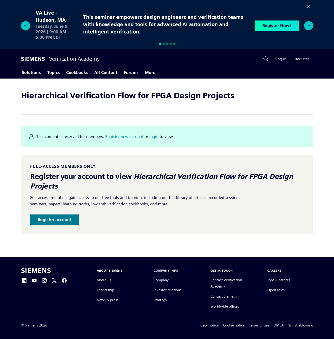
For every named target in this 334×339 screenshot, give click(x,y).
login (153, 136)
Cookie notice (234, 325)
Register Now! (276, 25)
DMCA (279, 325)
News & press (107, 300)
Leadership (105, 290)
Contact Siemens (223, 296)
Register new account (124, 136)
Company (161, 280)
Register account (54, 219)
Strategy (160, 300)
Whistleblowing (300, 325)
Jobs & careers (278, 280)
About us (104, 280)
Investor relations (167, 290)
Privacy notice (207, 325)
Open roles (276, 290)
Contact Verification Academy (226, 283)
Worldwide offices (224, 306)
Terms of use (259, 325)
